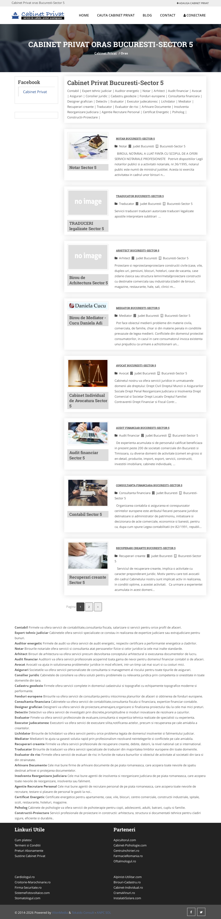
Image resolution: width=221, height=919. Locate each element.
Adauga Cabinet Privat (193, 3)
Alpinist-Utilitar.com (128, 877)
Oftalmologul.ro (125, 861)
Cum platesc (23, 840)
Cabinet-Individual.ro (128, 887)
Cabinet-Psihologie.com (130, 845)
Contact (167, 15)
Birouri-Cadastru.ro (127, 882)
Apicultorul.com (125, 840)
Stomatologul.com (27, 898)
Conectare (194, 15)
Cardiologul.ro (25, 877)
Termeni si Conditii (28, 845)
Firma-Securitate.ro (28, 887)
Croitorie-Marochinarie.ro (33, 882)
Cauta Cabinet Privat (116, 15)
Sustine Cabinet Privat (30, 856)
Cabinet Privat (105, 53)
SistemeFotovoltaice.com (32, 893)
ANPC (101, 912)
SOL (108, 912)
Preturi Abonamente (29, 850)
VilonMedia (60, 912)
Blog (147, 15)
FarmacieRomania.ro (128, 856)
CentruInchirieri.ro (126, 850)
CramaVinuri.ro (124, 893)
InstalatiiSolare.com (127, 898)
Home (84, 15)
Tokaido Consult (83, 912)
